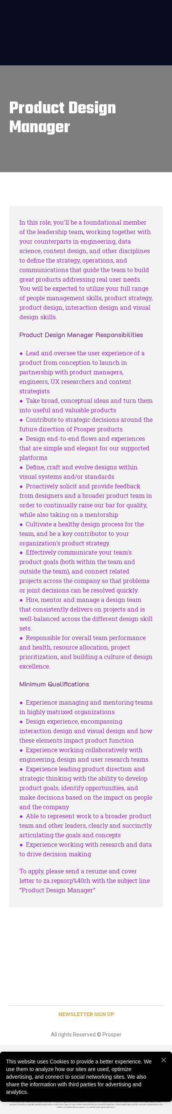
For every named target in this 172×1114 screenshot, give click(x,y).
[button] (86, 1014)
